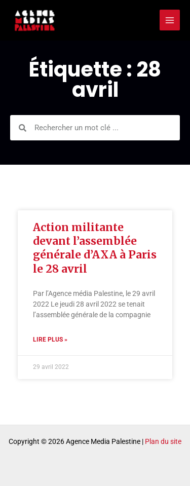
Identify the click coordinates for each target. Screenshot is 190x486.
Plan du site (163, 441)
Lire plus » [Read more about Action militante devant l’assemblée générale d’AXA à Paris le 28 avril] (50, 339)
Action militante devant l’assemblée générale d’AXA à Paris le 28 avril (95, 248)
